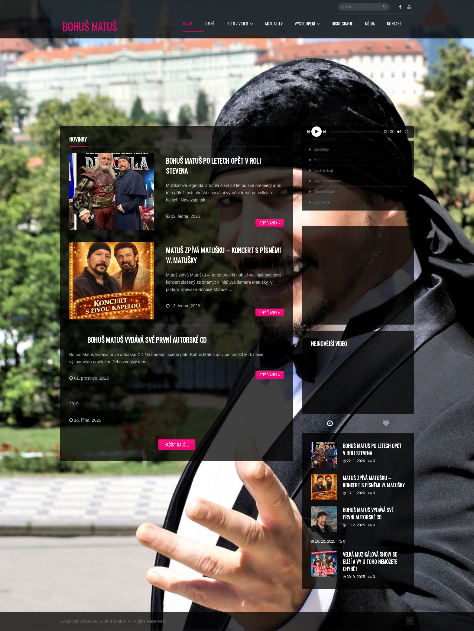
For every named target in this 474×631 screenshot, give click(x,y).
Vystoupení (307, 24)
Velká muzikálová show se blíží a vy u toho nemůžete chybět (370, 562)
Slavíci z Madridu (326, 181)
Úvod (187, 24)
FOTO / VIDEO (239, 24)
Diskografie (342, 24)
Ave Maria (320, 202)
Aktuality (274, 24)
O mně (209, 24)
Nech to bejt (322, 170)
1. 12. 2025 (354, 525)
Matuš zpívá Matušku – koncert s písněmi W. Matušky (374, 481)
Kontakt (394, 24)
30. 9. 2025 (354, 577)
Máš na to (320, 160)
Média (370, 24)
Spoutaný (320, 149)
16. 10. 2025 (323, 541)
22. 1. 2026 (354, 461)
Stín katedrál (322, 192)
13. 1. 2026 (354, 493)
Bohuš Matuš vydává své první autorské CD (146, 340)
